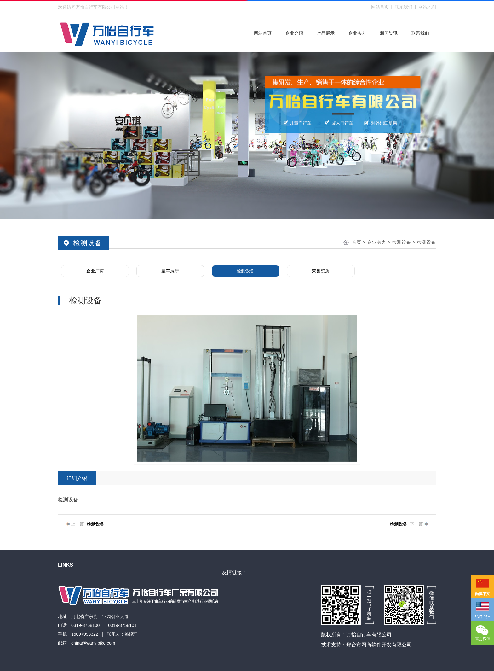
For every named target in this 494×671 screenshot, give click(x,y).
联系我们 (403, 6)
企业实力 (376, 242)
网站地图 (427, 6)
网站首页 (380, 6)
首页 (356, 242)
